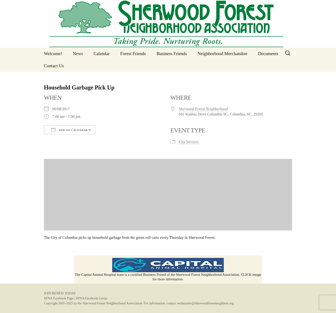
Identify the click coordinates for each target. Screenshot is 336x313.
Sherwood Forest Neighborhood (203, 109)
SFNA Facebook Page (59, 298)
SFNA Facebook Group (91, 298)
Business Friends (172, 53)
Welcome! (53, 53)
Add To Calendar (69, 130)
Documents (268, 53)
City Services (189, 142)
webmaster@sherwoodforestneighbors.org (205, 303)
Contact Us (54, 65)
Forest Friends (133, 53)
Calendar (102, 53)
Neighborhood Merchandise (222, 53)
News (78, 53)
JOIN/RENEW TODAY (60, 293)
